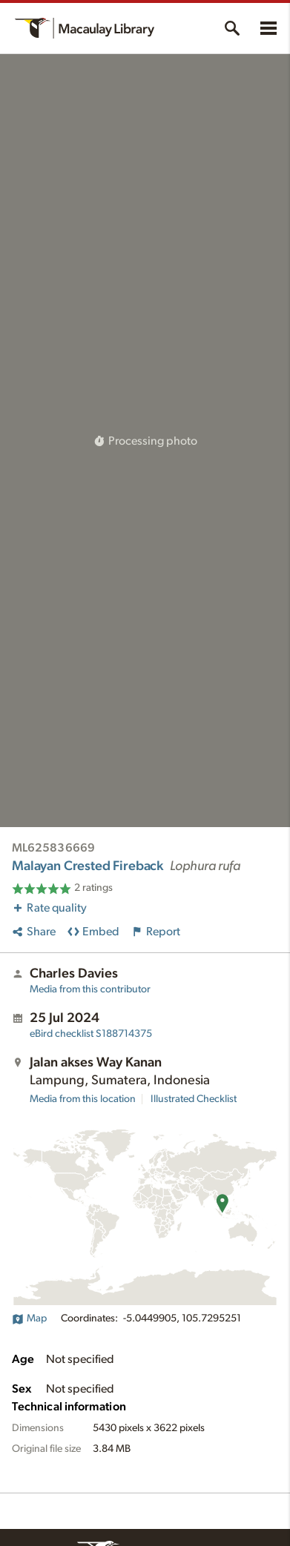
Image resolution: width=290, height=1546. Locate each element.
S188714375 (91, 1034)
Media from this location (83, 1099)
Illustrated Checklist (194, 1099)
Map (29, 1318)
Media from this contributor (90, 989)
